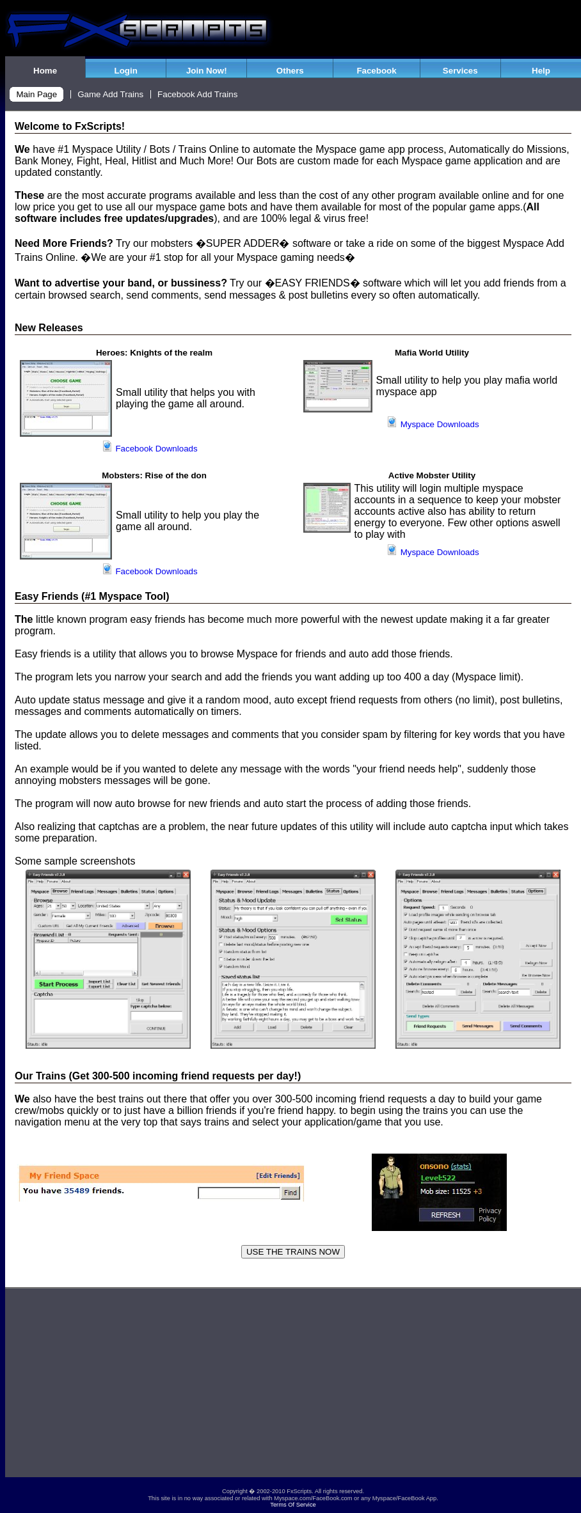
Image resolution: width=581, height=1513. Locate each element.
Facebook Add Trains (197, 94)
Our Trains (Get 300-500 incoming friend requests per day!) (158, 1075)
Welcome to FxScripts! (70, 126)
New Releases (49, 327)
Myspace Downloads (432, 424)
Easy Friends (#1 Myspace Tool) (92, 596)
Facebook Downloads (150, 448)
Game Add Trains (110, 94)
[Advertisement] (293, 1387)
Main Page (36, 94)
